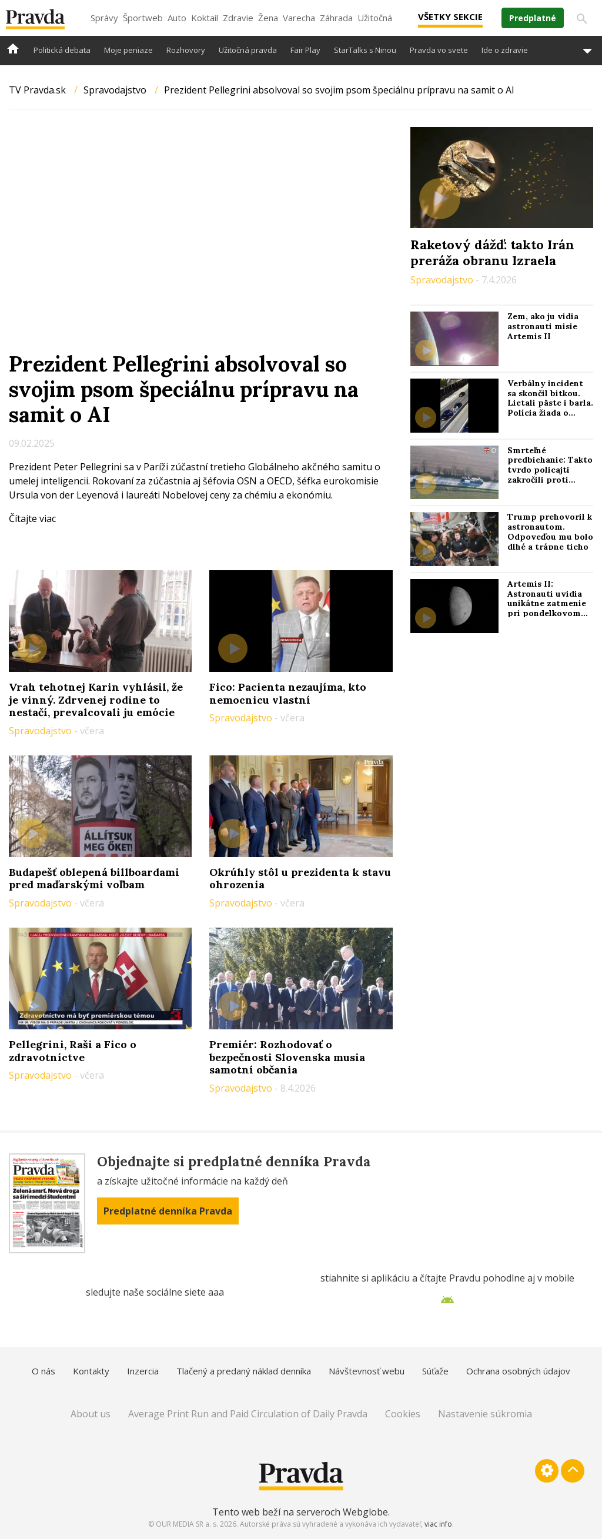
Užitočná (374, 18)
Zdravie (238, 18)
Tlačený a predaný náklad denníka (243, 1371)
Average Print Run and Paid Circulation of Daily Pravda (247, 1413)
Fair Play (305, 50)
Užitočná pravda (248, 50)
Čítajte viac (32, 518)
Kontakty (91, 1371)
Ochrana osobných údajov (518, 1371)
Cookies (402, 1413)
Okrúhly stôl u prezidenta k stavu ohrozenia (300, 878)
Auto (177, 18)
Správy (104, 18)
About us (91, 1413)
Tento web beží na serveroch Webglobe (300, 1511)
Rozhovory (185, 50)
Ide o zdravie (504, 50)
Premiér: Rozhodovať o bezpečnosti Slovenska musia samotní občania (287, 1057)
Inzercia (143, 1371)
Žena (268, 18)
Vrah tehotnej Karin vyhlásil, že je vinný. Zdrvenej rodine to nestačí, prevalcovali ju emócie (96, 699)
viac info (438, 1524)
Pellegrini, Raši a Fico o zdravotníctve (72, 1051)
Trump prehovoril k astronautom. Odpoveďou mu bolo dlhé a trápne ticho (550, 531)
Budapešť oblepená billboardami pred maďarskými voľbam (94, 878)
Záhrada (336, 18)
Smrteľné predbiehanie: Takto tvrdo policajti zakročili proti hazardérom (550, 470)
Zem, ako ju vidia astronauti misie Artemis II (542, 326)
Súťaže (435, 1371)
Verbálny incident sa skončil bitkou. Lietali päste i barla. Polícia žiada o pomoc (550, 403)
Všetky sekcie (450, 16)
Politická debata (62, 50)
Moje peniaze (128, 50)
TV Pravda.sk (37, 89)
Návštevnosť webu (366, 1371)
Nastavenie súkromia (485, 1413)
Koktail (204, 18)
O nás (43, 1371)
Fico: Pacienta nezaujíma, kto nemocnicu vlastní (287, 693)
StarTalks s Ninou (365, 50)
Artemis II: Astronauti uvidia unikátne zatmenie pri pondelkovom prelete (546, 603)
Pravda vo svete (439, 50)
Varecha (299, 18)
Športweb (143, 18)
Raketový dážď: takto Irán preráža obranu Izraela (492, 252)
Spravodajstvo (114, 89)
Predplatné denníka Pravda (167, 1211)
